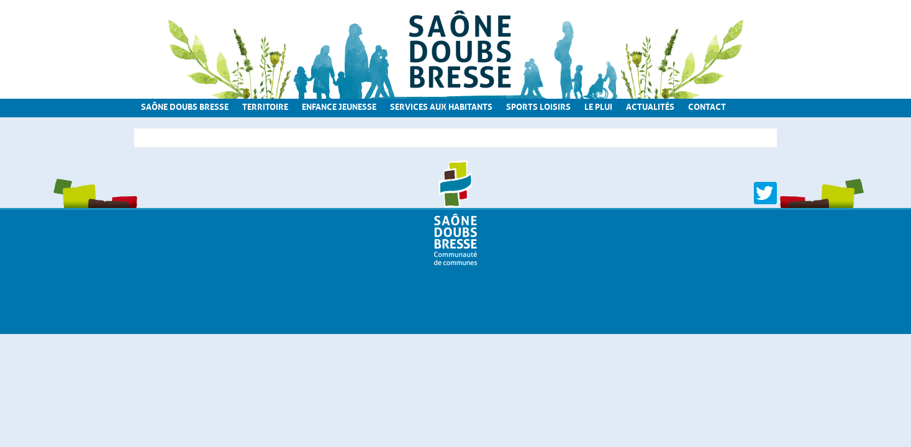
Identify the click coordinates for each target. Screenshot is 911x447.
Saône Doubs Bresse (185, 105)
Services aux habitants (441, 105)
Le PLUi (598, 105)
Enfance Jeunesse (339, 105)
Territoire (265, 105)
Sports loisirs (538, 105)
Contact (707, 105)
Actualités (650, 105)
